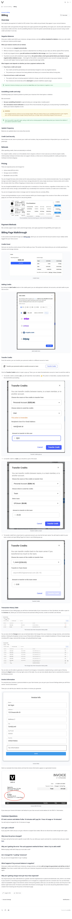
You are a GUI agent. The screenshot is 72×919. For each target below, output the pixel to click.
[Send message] (48, 903)
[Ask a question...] (36, 902)
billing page (27, 237)
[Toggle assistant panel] (68, 2)
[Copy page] (64, 15)
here (2, 841)
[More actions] (70, 2)
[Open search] (65, 2)
